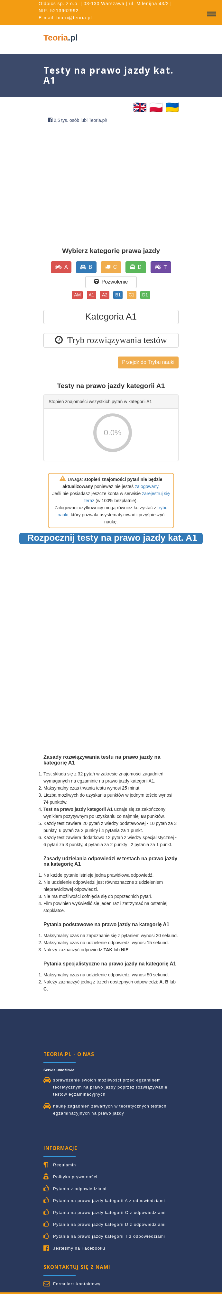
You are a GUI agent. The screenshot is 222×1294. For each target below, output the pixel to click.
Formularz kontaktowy (76, 1283)
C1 (131, 294)
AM (77, 294)
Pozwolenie (111, 282)
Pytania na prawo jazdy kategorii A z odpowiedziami (109, 1200)
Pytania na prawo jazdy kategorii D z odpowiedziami (109, 1224)
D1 (145, 294)
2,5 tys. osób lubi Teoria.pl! (77, 120)
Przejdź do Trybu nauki (148, 362)
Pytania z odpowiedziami (79, 1188)
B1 (118, 294)
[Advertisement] (111, 178)
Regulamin (64, 1165)
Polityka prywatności (75, 1176)
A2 (104, 294)
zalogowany (146, 486)
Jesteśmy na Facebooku (79, 1248)
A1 (91, 294)
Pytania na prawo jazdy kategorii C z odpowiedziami (109, 1212)
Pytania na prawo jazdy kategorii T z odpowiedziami (109, 1236)
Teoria (60, 37)
